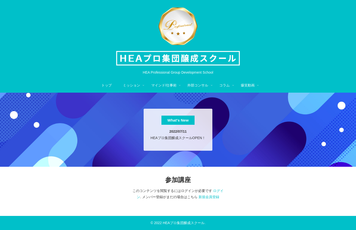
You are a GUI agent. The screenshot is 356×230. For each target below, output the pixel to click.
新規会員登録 (209, 197)
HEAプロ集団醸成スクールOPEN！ (178, 138)
